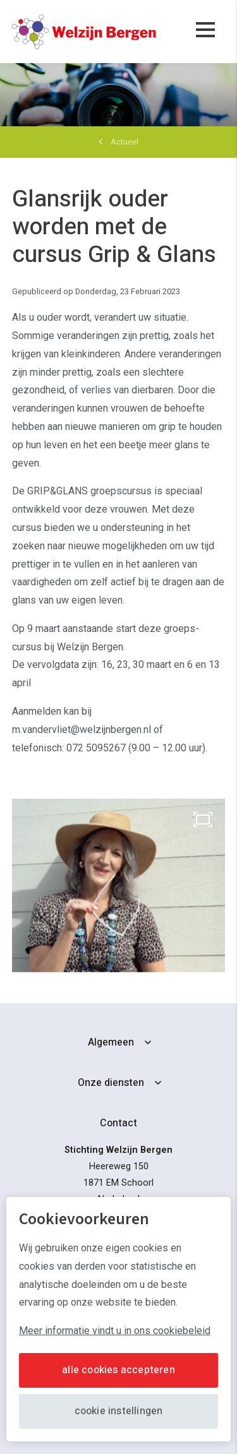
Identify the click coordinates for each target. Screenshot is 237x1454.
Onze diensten (111, 1082)
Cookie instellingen (119, 1411)
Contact (118, 1123)
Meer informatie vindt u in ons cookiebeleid (114, 1331)
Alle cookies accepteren (118, 1370)
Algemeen (111, 1042)
